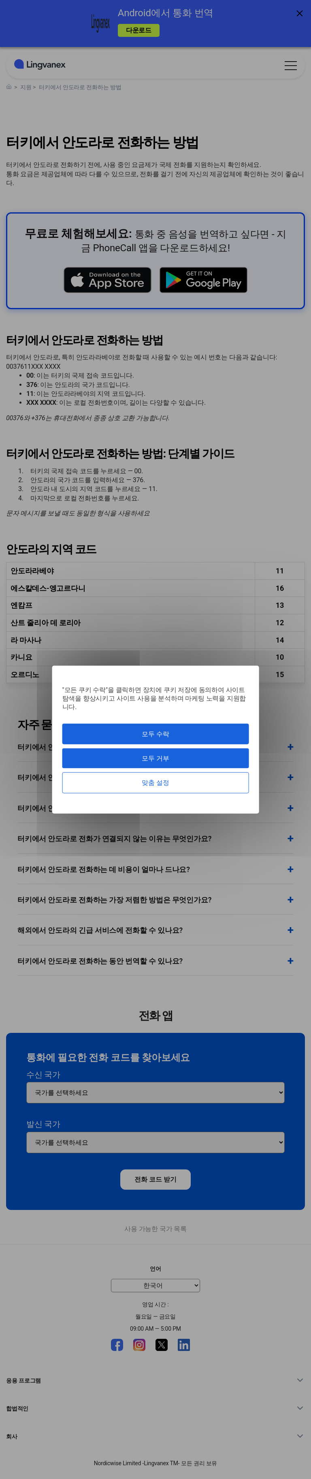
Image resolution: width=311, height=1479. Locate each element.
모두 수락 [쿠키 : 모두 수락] (155, 734)
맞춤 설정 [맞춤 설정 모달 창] (155, 782)
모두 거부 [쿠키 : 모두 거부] (155, 758)
